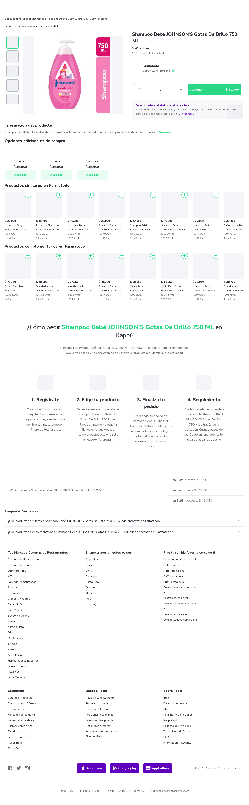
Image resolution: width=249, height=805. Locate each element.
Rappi (8, 26)
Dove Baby (90, 18)
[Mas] (181, 90)
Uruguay (91, 604)
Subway (13, 593)
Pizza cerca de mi (173, 571)
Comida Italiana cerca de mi (180, 620)
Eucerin (78, 18)
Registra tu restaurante (100, 698)
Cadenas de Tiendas (20, 565)
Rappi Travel (15, 743)
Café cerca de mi (173, 576)
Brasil (89, 565)
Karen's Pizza (16, 627)
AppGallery (157, 768)
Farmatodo (150, 66)
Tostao (12, 621)
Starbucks (14, 587)
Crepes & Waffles (19, 599)
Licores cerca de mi (20, 737)
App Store (91, 768)
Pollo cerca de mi (174, 565)
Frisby (11, 632)
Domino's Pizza (17, 571)
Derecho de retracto (176, 703)
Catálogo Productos (20, 698)
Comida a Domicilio (175, 614)
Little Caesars (16, 677)
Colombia (91, 576)
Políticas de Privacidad (177, 726)
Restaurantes (16, 709)
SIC (165, 709)
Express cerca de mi (20, 726)
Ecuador (91, 587)
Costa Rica (92, 582)
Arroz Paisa (15, 655)
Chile (89, 571)
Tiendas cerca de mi (20, 731)
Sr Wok (12, 644)
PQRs (166, 737)
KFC (10, 576)
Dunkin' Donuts (17, 666)
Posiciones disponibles (99, 714)
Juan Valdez (15, 610)
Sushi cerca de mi (174, 582)
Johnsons (102, 18)
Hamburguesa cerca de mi (179, 559)
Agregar (20, 175)
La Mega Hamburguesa (22, 582)
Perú (88, 599)
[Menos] (139, 90)
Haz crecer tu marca (98, 726)
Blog (166, 698)
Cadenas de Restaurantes (24, 559)
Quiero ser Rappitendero (101, 720)
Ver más (165, 132)
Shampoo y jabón (45, 18)
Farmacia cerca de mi (21, 720)
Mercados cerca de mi (21, 714)
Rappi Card (170, 720)
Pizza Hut (13, 672)
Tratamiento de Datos (176, 731)
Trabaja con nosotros (99, 703)
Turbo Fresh (15, 748)
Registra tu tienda (97, 709)
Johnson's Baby (65, 18)
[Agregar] (28, 195)
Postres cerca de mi (175, 598)
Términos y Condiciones (178, 714)
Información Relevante (177, 743)
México (90, 593)
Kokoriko (13, 649)
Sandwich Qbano (18, 615)
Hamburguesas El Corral (23, 661)
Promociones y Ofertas (22, 703)
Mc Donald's (15, 638)
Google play (125, 768)
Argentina (92, 559)
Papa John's (15, 604)
